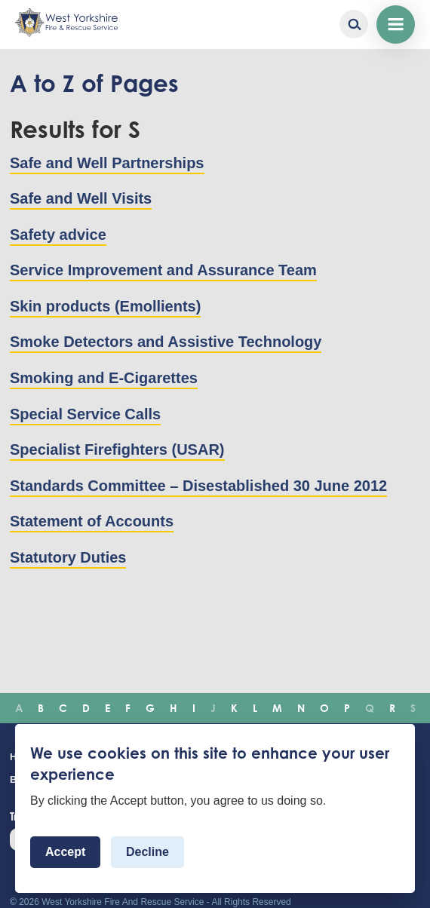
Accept (65, 853)
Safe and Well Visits (81, 198)
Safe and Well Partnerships (107, 163)
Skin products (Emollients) (105, 306)
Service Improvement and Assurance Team (163, 270)
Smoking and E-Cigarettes (104, 378)
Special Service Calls (85, 414)
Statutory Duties (68, 557)
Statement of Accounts (92, 521)
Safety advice (58, 234)
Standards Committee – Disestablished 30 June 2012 (198, 485)
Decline (147, 853)
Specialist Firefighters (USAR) (117, 449)
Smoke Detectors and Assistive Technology (165, 341)
